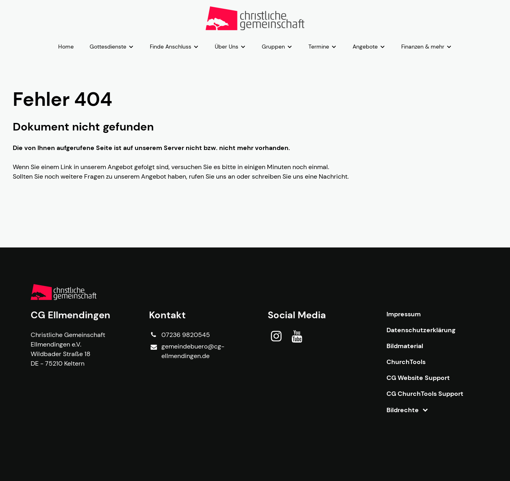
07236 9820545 (179, 335)
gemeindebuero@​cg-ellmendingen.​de (186, 351)
